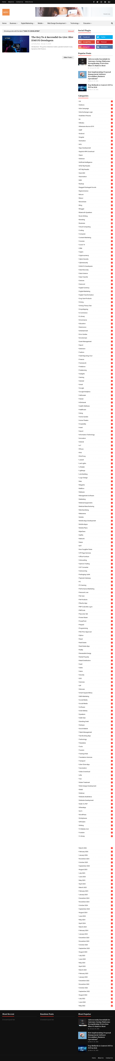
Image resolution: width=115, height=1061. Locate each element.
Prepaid (96, 624)
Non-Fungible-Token (96, 549)
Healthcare (96, 409)
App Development (96, 148)
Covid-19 (96, 245)
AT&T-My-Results (96, 166)
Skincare (96, 689)
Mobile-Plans (96, 528)
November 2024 (96, 902)
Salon (96, 671)
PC (96, 581)
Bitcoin (96, 194)
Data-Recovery (96, 270)
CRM (96, 248)
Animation (96, 141)
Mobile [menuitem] (40, 23)
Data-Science (96, 273)
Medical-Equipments (96, 503)
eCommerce (96, 320)
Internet (96, 442)
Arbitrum (96, 159)
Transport (96, 761)
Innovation (96, 438)
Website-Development (96, 800)
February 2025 (96, 891)
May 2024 (96, 920)
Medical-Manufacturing (96, 506)
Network (96, 538)
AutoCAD (96, 173)
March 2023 (96, 970)
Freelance (96, 366)
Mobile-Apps (96, 524)
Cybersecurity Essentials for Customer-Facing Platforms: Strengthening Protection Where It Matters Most (99, 62)
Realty (96, 650)
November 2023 (96, 941)
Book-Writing (96, 216)
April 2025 (96, 884)
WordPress (96, 814)
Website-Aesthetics (96, 797)
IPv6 (96, 452)
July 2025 (96, 873)
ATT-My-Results (96, 169)
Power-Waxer (96, 617)
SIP (96, 685)
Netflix (96, 535)
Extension (96, 348)
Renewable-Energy (96, 653)
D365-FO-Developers (96, 266)
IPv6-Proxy (96, 456)
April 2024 (96, 923)
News (96, 542)
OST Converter (96, 567)
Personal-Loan (96, 592)
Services (96, 682)
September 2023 (96, 948)
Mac (96, 481)
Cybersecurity (96, 262)
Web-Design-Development (96, 786)
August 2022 (96, 995)
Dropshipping (96, 309)
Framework (96, 363)
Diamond (96, 284)
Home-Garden (96, 417)
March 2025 (96, 887)
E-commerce (96, 313)
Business (96, 223)
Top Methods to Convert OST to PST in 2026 (100, 86)
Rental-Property (96, 657)
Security (96, 675)
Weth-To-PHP (96, 804)
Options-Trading (96, 564)
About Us (11, 2)
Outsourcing (96, 571)
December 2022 (96, 980)
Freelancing (96, 370)
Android (96, 133)
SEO (96, 678)
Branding (96, 219)
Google (96, 388)
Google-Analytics (96, 391)
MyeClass (96, 531)
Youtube (96, 832)
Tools (96, 746)
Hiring (96, 413)
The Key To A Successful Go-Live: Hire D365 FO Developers (52, 39)
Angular (96, 137)
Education (96, 323)
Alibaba (96, 123)
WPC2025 (96, 822)
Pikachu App (96, 603)
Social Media (96, 700)
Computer (96, 234)
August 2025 (96, 869)
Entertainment (96, 331)
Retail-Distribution (96, 660)
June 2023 (96, 959)
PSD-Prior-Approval (96, 632)
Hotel (96, 427)
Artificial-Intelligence (96, 162)
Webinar (96, 793)
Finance (96, 359)
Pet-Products (96, 599)
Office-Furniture (96, 556)
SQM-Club (96, 718)
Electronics (96, 327)
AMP (96, 130)
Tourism (96, 750)
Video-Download (96, 771)
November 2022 (96, 984)
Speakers (96, 714)
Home (4, 2)
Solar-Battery (96, 711)
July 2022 (96, 998)
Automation (96, 176)
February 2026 (96, 851)
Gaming (96, 377)
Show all (71, 31)
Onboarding (96, 560)
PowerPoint (96, 621)
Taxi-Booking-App (96, 736)
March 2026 (96, 848)
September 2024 (96, 909)
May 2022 (96, 1006)
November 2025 (96, 859)
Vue (96, 779)
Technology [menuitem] (74, 23)
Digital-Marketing (96, 291)
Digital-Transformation (96, 295)
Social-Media (96, 703)
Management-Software (96, 495)
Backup (96, 184)
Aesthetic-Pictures (96, 115)
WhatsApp (96, 807)
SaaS (96, 664)
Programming (96, 628)
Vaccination (96, 768)
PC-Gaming (96, 585)
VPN (96, 775)
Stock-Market (96, 728)
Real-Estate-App (96, 646)
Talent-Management (96, 732)
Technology (96, 739)
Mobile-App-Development (96, 521)
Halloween (96, 395)
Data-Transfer (96, 277)
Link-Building (96, 474)
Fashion (96, 352)
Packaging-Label (96, 574)
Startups (96, 725)
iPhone (96, 449)
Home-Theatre (96, 420)
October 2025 (96, 862)
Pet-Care (96, 596)
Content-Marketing (96, 237)
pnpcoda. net (96, 614)
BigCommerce (96, 191)
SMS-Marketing (96, 696)
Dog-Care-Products (96, 298)
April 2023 (96, 966)
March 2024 (96, 927)
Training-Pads (96, 754)
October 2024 (96, 905)
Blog (96, 205)
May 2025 (96, 880)
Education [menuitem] (87, 23)
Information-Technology (96, 435)
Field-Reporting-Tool (96, 356)
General (96, 381)
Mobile (96, 517)
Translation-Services (96, 757)
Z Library (96, 836)
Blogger (96, 209)
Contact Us (19, 2)
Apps (96, 155)
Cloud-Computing (96, 227)
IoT (96, 445)
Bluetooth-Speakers (96, 212)
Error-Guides (96, 334)
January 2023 (96, 977)
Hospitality (96, 424)
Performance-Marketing (96, 589)
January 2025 (96, 894)
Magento (96, 485)
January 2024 (96, 934)
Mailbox (96, 488)
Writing (96, 825)
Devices (96, 280)
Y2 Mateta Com (96, 829)
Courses (96, 241)
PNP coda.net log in (96, 607)
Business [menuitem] (13, 23)
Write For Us (29, 2)
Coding (96, 230)
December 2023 (96, 937)
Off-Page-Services (96, 553)
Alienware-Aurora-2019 (96, 126)
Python (96, 635)
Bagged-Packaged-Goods (96, 187)
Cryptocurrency (96, 255)
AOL (96, 144)
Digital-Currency (96, 288)
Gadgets (96, 374)
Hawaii (96, 399)
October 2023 (96, 945)
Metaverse (96, 513)
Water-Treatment (96, 782)
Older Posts (68, 57)
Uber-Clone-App (96, 764)
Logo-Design (96, 478)
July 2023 (96, 955)
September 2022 (96, 991)
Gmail (96, 384)
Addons (96, 105)
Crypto (96, 252)
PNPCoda (96, 610)
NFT (96, 546)
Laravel (96, 460)
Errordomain (96, 338)
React (96, 639)
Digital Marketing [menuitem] (27, 23)
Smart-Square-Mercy (96, 693)
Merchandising (96, 510)
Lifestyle (96, 467)
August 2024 (96, 912)
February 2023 (96, 973)
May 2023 (96, 963)
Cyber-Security (96, 259)
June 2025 (96, 877)
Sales (96, 668)
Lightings (96, 470)
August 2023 (96, 952)
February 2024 (96, 930)
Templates (96, 743)
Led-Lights (96, 463)
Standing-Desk (96, 721)
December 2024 (96, 898)
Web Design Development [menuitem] (56, 23)
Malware (96, 492)
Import (96, 431)
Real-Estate (96, 642)
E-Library (96, 316)
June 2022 (96, 1002)
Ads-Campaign (96, 108)
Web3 (96, 789)
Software (96, 707)
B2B (96, 180)
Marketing (96, 499)
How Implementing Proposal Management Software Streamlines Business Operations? (99, 75)
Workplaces (96, 818)
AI (96, 119)
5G (96, 101)
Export (96, 345)
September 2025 (96, 866)
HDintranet (96, 402)
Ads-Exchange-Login (96, 112)
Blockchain (96, 202)
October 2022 (96, 988)
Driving (96, 302)
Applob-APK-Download (96, 151)
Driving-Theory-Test (96, 305)
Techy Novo (36, 44)
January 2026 (96, 855)
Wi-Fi (96, 811)
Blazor (96, 198)
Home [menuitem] (4, 23)
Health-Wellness (96, 406)
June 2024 (96, 916)
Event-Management (96, 341)
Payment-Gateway (96, 578)
